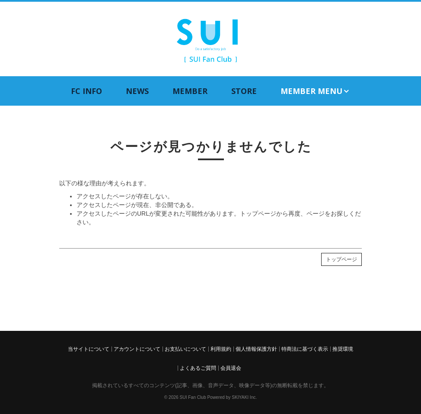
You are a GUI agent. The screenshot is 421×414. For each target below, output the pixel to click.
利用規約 (220, 349)
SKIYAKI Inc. (244, 397)
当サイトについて (88, 349)
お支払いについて (185, 349)
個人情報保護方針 (256, 349)
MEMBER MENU (315, 91)
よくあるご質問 (198, 368)
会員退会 (230, 368)
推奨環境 (342, 349)
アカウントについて (137, 349)
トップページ (341, 259)
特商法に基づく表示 (304, 349)
